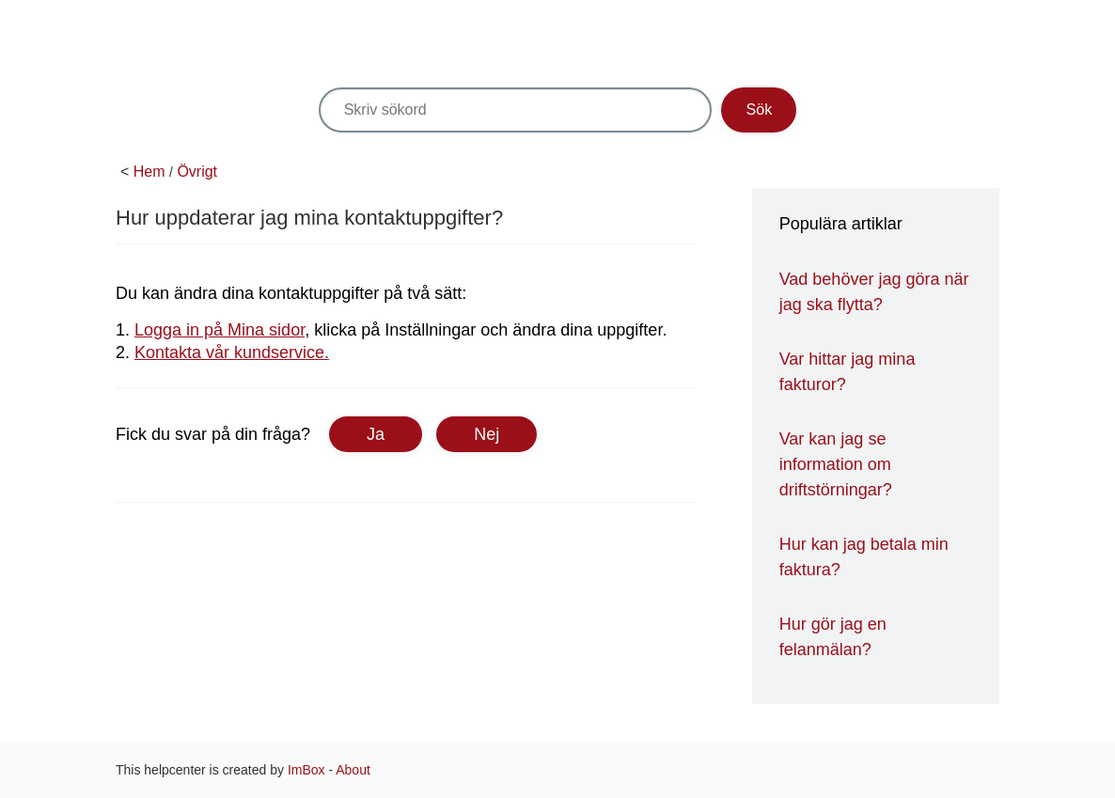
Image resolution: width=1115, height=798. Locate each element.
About (353, 769)
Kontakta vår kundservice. (231, 352)
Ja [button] (376, 434)
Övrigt (197, 172)
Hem (149, 172)
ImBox (306, 769)
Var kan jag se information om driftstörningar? (835, 464)
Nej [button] (486, 434)
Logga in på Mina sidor (219, 330)
